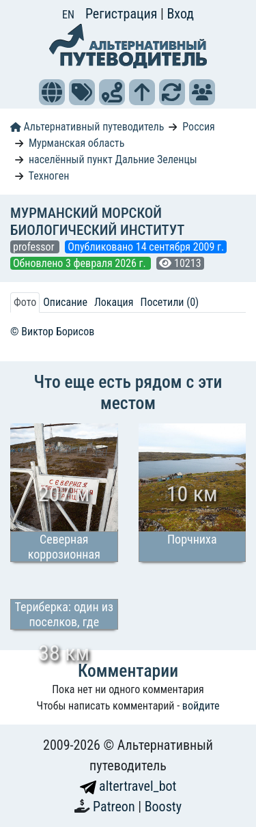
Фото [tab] (25, 302)
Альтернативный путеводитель (87, 126)
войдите (201, 705)
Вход (180, 13)
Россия (198, 126)
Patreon (115, 806)
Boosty (163, 806)
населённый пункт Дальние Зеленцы (113, 159)
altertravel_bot (128, 786)
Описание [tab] (65, 302)
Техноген (49, 175)
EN (68, 14)
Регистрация (122, 13)
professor (35, 246)
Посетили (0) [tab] (169, 302)
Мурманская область (76, 143)
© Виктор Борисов (52, 331)
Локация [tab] (114, 302)
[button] (52, 92)
